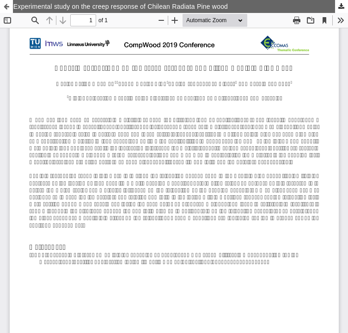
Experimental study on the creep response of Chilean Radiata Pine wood (120, 6)
